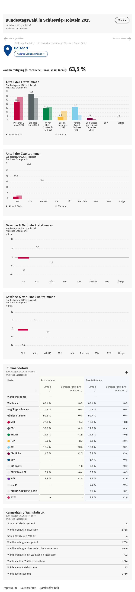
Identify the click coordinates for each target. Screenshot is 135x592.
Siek (83, 43)
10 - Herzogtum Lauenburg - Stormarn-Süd (57, 43)
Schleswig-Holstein (24, 43)
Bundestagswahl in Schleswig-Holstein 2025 (48, 20)
